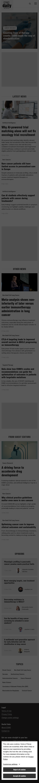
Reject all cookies (19, 770)
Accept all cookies (19, 776)
